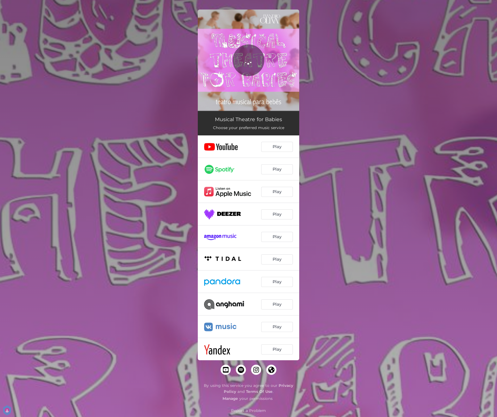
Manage (230, 398)
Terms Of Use (259, 391)
